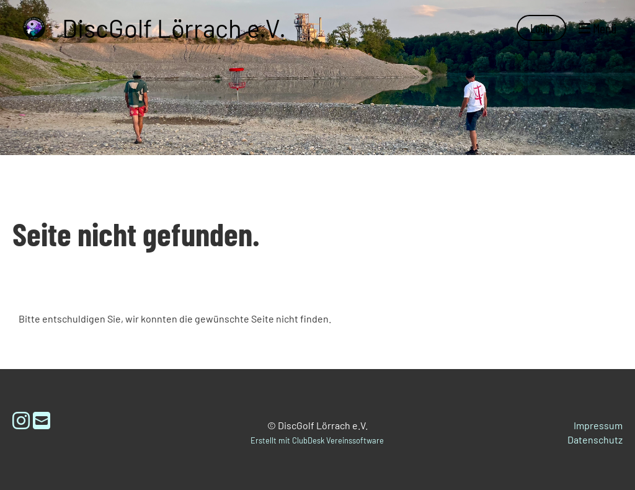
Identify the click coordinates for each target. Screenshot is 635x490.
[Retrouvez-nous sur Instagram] (21, 420)
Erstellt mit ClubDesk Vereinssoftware (317, 440)
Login (541, 27)
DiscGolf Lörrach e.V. (174, 28)
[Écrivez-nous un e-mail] (41, 420)
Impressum (598, 425)
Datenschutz (595, 439)
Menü (597, 28)
